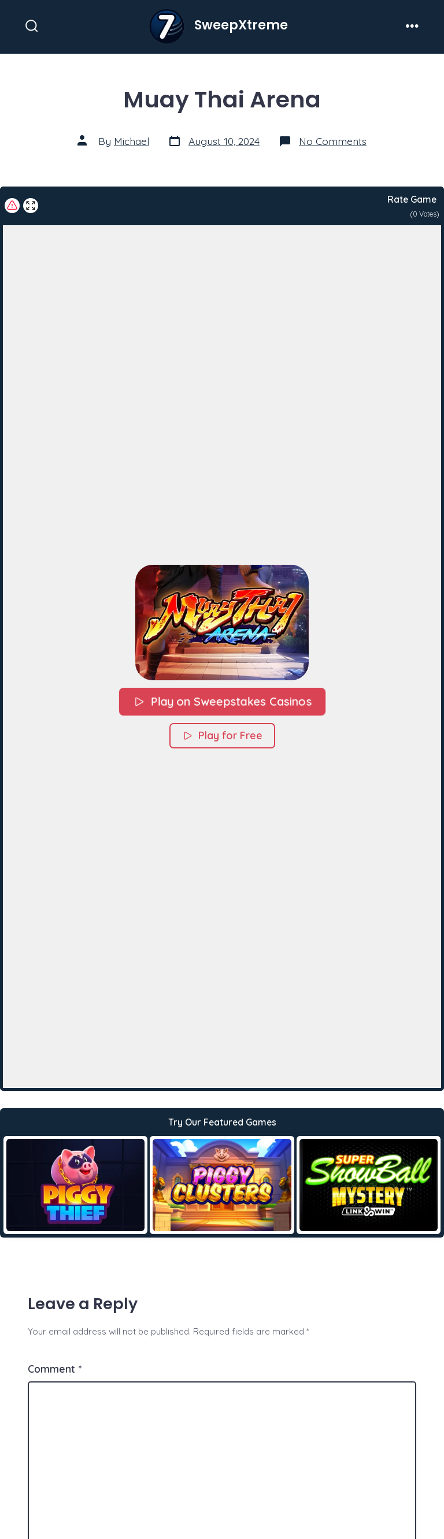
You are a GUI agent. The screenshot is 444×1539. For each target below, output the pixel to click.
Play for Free (222, 734)
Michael (131, 141)
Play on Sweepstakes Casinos (221, 701)
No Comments (333, 141)
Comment (55, 1368)
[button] (222, 622)
